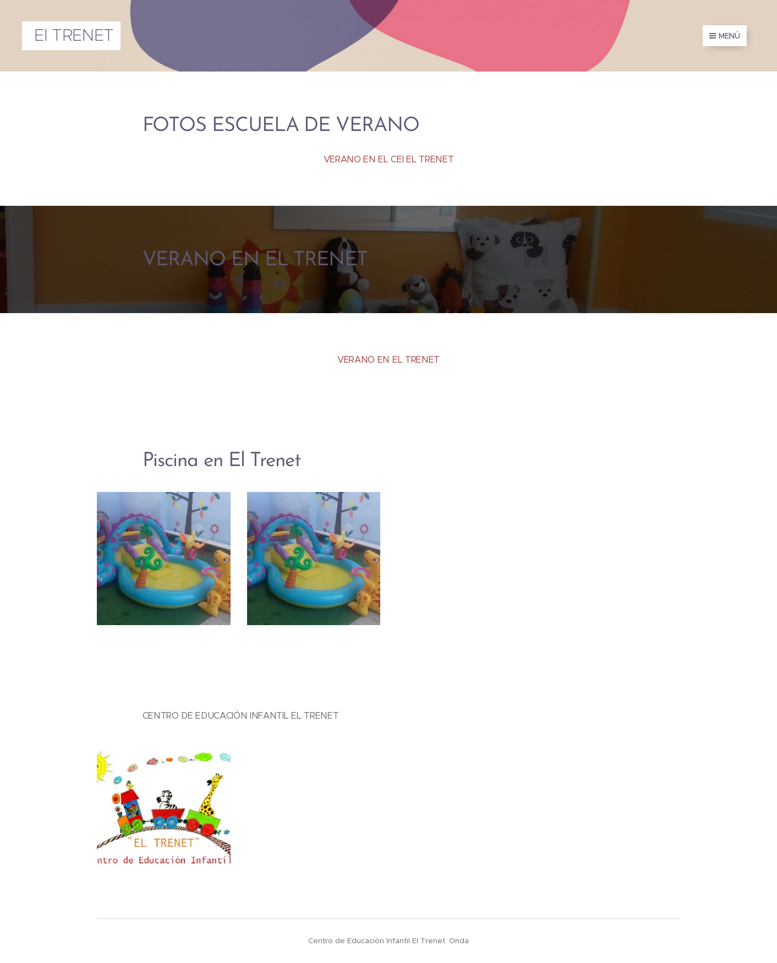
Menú (724, 36)
